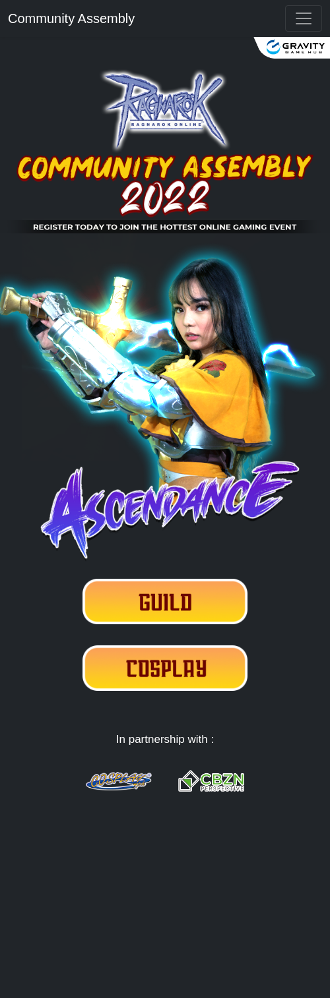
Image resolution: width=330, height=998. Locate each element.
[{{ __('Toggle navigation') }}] (303, 18)
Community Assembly (71, 18)
